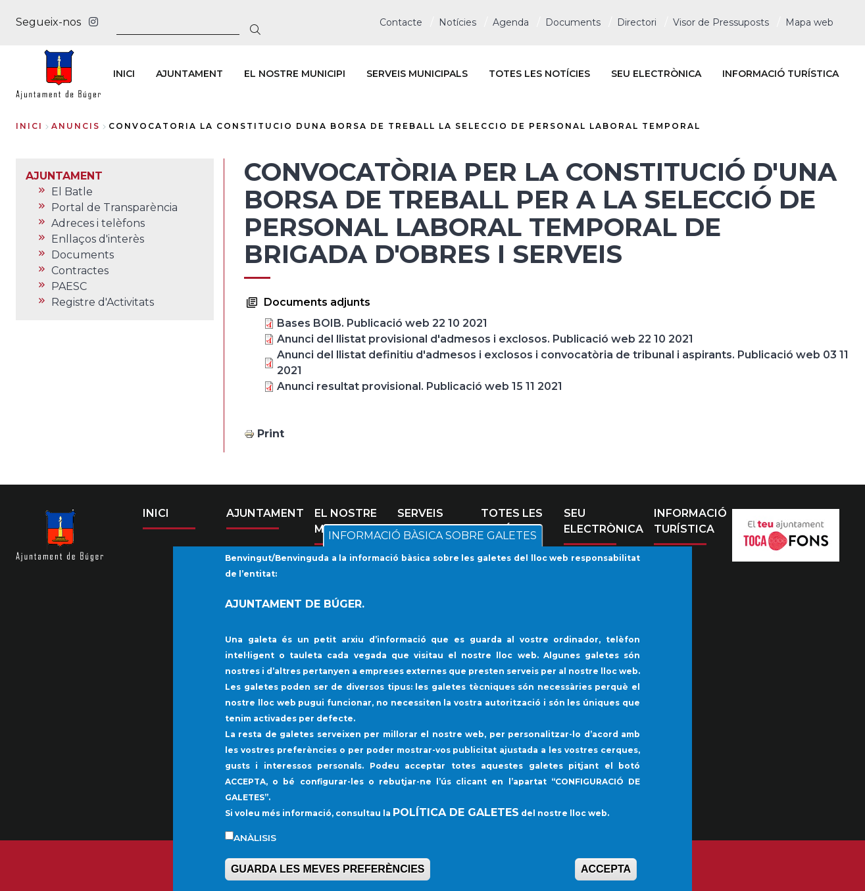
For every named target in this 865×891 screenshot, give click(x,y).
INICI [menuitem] (124, 74)
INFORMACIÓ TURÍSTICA (690, 521)
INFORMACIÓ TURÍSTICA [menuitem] (780, 74)
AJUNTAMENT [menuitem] (189, 74)
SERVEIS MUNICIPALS (431, 521)
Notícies (457, 22)
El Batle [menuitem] (72, 191)
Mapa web (809, 22)
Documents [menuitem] (82, 255)
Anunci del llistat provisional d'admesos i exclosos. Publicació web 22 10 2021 (485, 339)
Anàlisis (255, 849)
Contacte (401, 22)
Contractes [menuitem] (80, 270)
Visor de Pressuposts (721, 22)
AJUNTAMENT (265, 513)
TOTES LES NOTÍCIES (512, 521)
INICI (156, 513)
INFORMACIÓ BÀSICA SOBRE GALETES (432, 547)
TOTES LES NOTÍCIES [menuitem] (539, 74)
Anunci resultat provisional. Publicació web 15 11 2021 (419, 386)
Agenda (511, 22)
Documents (573, 22)
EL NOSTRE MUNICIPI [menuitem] (294, 74)
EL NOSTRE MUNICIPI (345, 521)
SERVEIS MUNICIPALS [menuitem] (417, 74)
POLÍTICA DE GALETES (456, 823)
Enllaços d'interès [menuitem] (97, 239)
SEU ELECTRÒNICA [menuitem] (656, 74)
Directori (636, 22)
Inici (29, 126)
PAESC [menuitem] (69, 286)
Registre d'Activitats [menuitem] (102, 302)
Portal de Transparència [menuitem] (114, 207)
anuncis (75, 126)
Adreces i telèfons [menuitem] (98, 223)
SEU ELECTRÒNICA (603, 521)
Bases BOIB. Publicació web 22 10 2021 (382, 323)
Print (270, 433)
